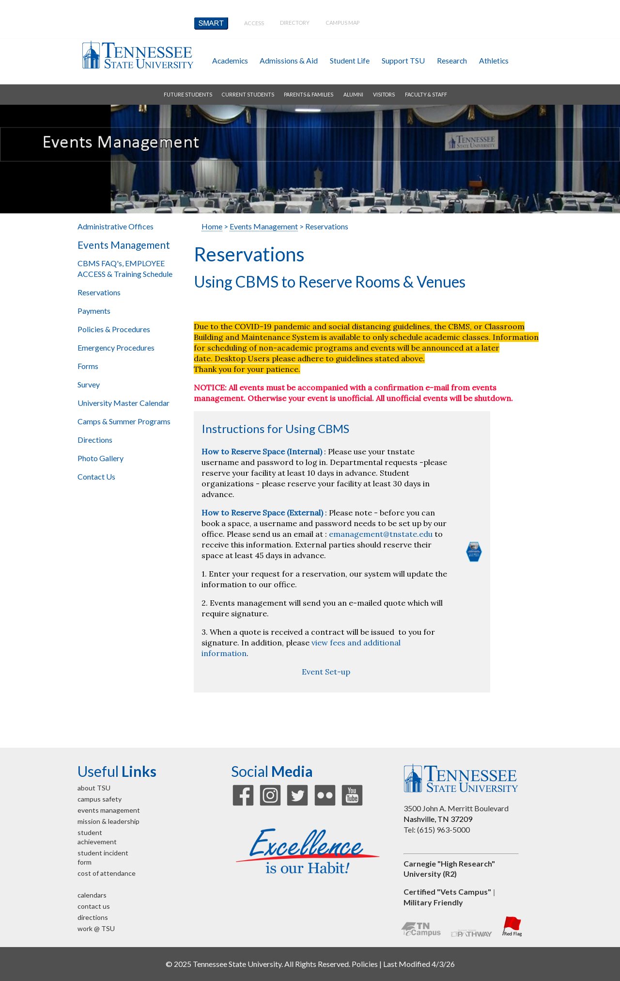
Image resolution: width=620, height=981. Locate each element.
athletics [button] (494, 60)
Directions (95, 439)
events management (109, 810)
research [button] (452, 60)
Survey (89, 384)
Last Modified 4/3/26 (419, 963)
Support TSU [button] (403, 60)
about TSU (94, 788)
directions (93, 917)
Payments (94, 310)
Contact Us (96, 476)
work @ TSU (96, 928)
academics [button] (230, 60)
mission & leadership (109, 821)
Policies (365, 963)
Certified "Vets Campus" (447, 891)
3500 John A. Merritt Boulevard (456, 808)
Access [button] (254, 23)
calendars (92, 895)
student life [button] (350, 60)
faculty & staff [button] (426, 94)
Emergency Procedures (116, 347)
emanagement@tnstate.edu (381, 534)
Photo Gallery (101, 458)
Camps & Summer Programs (124, 421)
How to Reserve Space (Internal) (262, 451)
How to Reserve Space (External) (262, 512)
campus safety (100, 799)
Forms (88, 365)
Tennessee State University (137, 54)
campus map (342, 22)
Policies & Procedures (114, 329)
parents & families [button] (308, 94)
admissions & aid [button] (289, 60)
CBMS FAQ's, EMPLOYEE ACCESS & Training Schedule (125, 268)
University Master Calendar (124, 402)
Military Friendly (433, 902)
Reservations (99, 292)
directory (295, 22)
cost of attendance (107, 873)
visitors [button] (384, 94)
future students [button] (188, 94)
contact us (94, 906)
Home (212, 226)
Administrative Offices (116, 226)
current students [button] (248, 94)
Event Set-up (326, 671)
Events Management (124, 245)
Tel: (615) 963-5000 (436, 829)
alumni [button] (353, 94)
